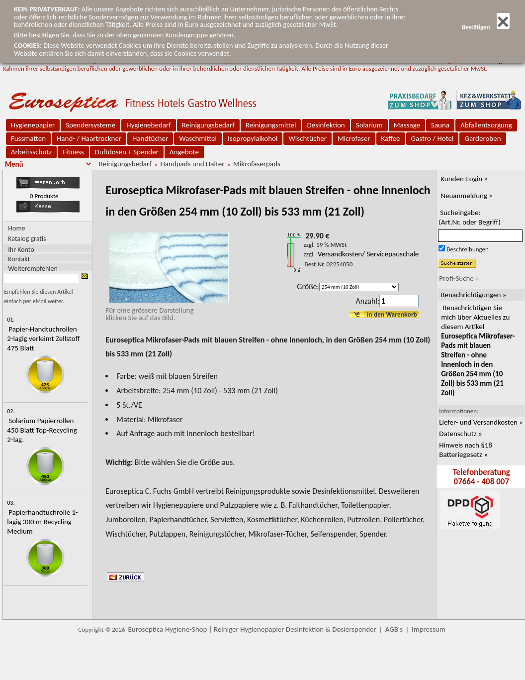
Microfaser (354, 138)
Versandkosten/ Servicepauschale (368, 253)
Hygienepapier (33, 124)
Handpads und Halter (192, 163)
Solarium (369, 124)
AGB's (394, 629)
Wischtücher (307, 138)
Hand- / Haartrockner (89, 138)
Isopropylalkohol (252, 138)
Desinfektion (326, 124)
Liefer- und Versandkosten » (481, 422)
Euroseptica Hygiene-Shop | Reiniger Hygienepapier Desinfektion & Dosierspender (252, 629)
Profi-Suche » (459, 278)
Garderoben (482, 138)
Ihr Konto (21, 249)
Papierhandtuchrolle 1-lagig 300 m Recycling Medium (42, 522)
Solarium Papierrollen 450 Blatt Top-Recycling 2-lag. (42, 430)
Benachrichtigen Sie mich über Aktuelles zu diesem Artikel (478, 350)
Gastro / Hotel (432, 138)
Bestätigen (486, 27)
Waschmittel (198, 138)
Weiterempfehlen (33, 268)
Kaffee (390, 138)
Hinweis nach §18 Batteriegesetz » (465, 450)
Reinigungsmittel (271, 124)
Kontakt (19, 258)
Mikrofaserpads (256, 163)
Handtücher (150, 138)
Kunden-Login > (464, 178)
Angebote (184, 151)
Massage (407, 124)
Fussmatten (28, 138)
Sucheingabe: (469, 217)
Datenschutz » (460, 433)
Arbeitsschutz (31, 151)
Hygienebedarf (148, 124)
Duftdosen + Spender (127, 151)
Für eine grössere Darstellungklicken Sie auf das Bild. (167, 310)
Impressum (428, 629)
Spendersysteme (90, 124)
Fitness (73, 151)
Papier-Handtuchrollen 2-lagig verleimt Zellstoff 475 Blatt (43, 338)
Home (16, 228)
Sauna (440, 124)
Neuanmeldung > (466, 195)
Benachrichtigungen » (473, 294)
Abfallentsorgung (486, 124)
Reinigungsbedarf (208, 124)
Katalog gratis (27, 238)
